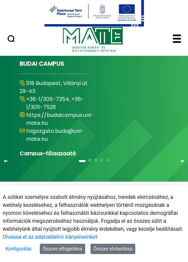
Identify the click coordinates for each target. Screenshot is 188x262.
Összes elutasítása (113, 248)
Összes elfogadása (62, 248)
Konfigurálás (18, 248)
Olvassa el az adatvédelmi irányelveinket (50, 237)
